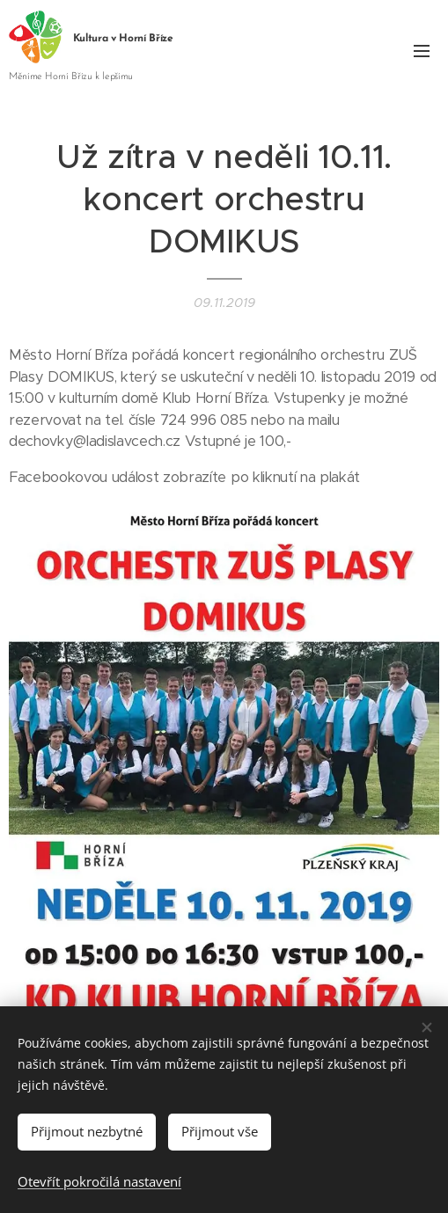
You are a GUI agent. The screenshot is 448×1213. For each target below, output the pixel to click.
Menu (422, 51)
